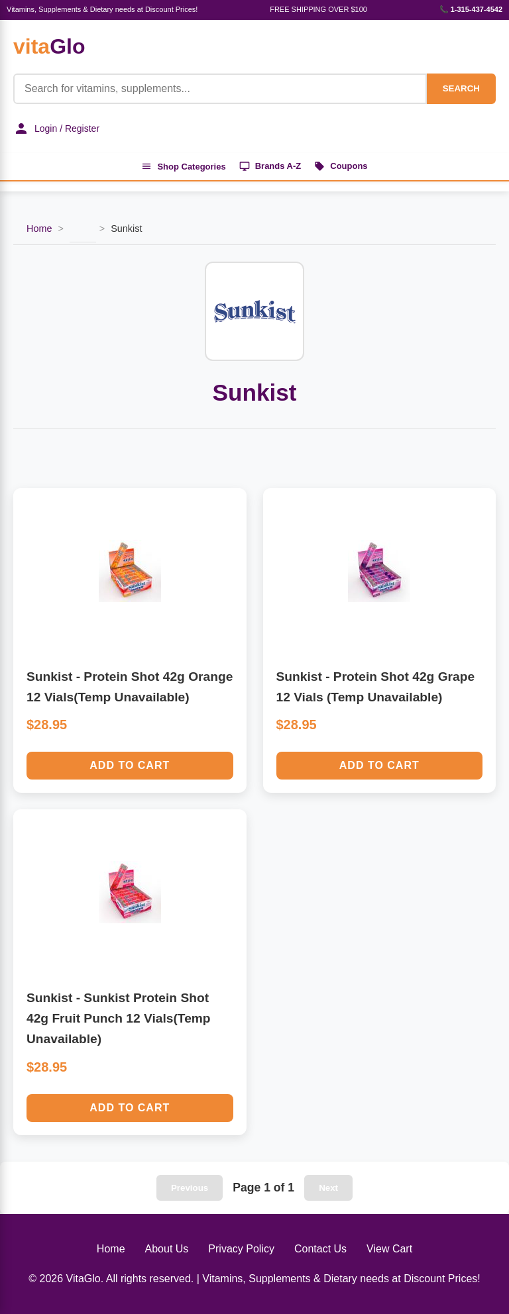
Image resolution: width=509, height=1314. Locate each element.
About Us (167, 1248)
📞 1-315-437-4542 (470, 9)
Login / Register (56, 128)
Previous (189, 1188)
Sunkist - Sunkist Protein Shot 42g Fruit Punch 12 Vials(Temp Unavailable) (119, 1018)
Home (39, 228)
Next (328, 1188)
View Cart (389, 1248)
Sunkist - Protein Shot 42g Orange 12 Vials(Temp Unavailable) (130, 687)
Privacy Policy (241, 1248)
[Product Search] (220, 89)
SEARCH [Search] (461, 88)
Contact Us (320, 1248)
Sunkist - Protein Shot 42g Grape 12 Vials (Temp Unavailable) (375, 687)
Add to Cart (129, 765)
